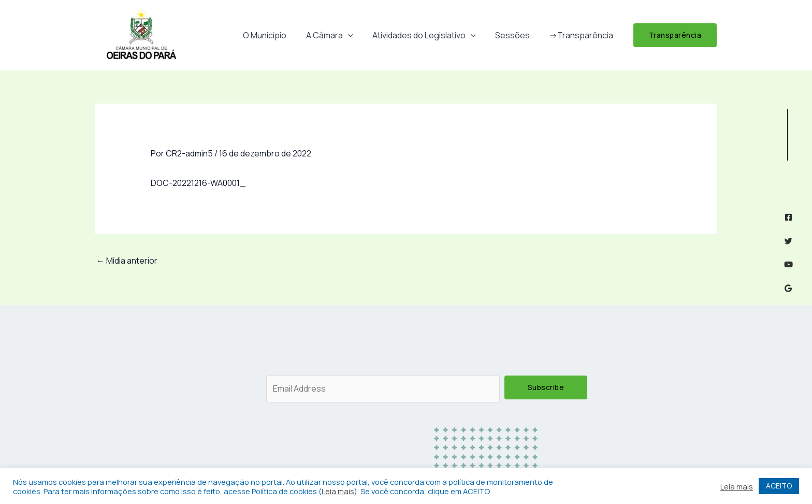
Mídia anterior (126, 260)
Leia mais (338, 491)
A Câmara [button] (339, 35)
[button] (357, 35)
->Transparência (582, 35)
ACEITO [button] (779, 486)
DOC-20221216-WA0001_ (198, 183)
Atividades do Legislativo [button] (431, 35)
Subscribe (546, 387)
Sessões (516, 35)
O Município (277, 35)
